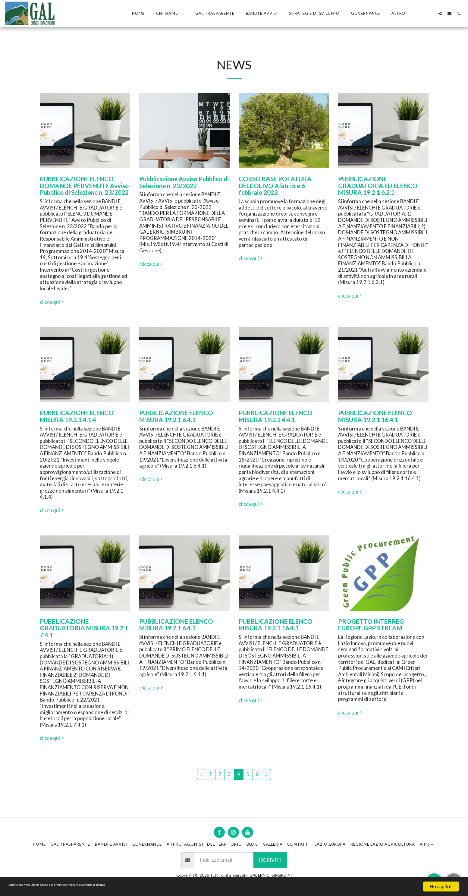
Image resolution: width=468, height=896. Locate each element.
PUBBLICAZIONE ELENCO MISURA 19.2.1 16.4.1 (375, 416)
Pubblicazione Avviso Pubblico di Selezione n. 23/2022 (184, 182)
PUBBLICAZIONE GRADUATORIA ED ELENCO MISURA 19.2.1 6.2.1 (377, 185)
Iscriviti (270, 860)
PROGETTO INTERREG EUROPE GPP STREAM (371, 625)
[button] (170, 13)
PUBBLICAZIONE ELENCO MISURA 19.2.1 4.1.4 (77, 416)
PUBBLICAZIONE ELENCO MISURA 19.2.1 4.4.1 (276, 416)
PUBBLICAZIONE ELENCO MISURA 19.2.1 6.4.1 (176, 416)
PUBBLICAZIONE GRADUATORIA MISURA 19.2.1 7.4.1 (84, 628)
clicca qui (52, 302)
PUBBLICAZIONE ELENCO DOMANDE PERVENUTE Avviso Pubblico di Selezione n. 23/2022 (84, 185)
